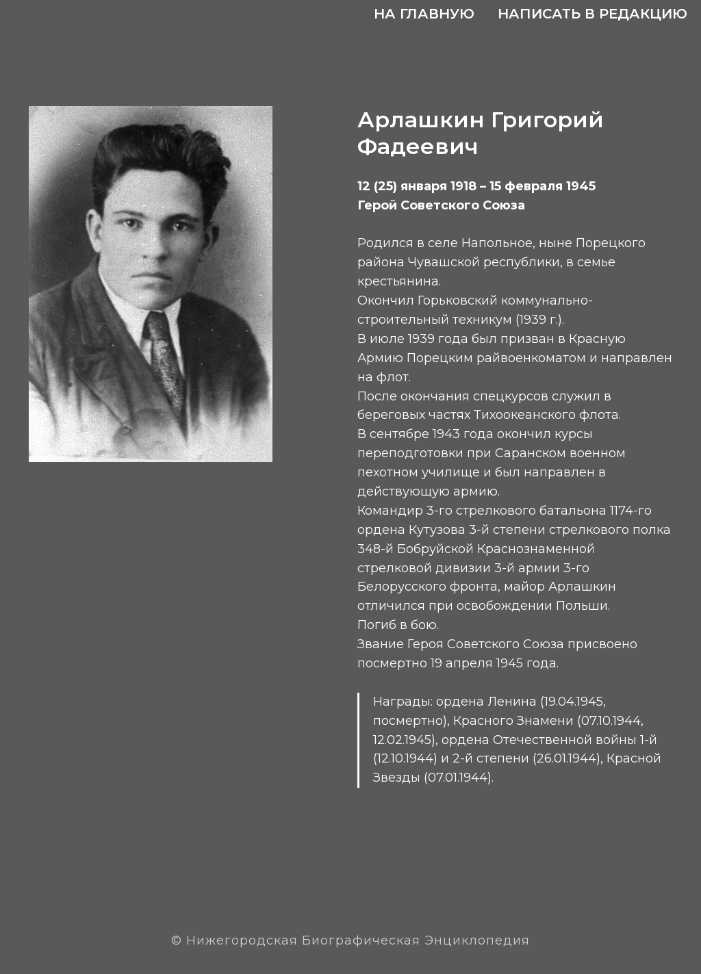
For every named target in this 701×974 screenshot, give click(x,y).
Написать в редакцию (592, 13)
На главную (424, 13)
